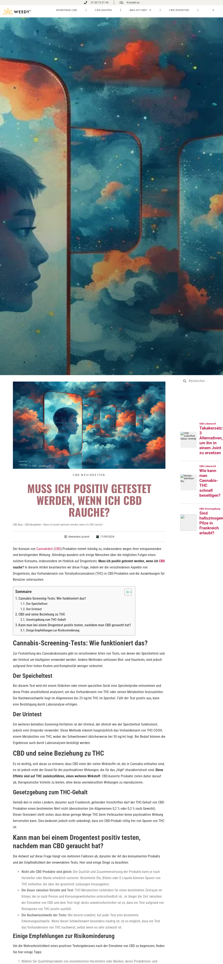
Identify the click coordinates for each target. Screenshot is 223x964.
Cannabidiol (44, 549)
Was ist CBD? (140, 10)
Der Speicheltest (36, 603)
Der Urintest (34, 609)
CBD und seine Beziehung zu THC (41, 614)
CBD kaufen (103, 10)
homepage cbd (66, 10)
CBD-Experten (179, 10)
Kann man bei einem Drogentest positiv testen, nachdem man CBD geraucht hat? (74, 625)
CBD (58, 549)
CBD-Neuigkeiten (89, 474)
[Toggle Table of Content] (126, 592)
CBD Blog (17, 524)
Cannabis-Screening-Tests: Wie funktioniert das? (52, 598)
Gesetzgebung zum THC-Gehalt (46, 619)
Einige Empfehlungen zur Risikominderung (52, 630)
